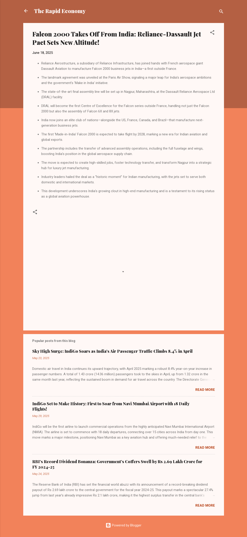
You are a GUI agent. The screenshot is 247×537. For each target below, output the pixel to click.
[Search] (221, 12)
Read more (205, 390)
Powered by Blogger (123, 525)
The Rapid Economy (59, 10)
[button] (212, 33)
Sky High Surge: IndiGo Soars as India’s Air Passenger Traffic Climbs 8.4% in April (112, 351)
